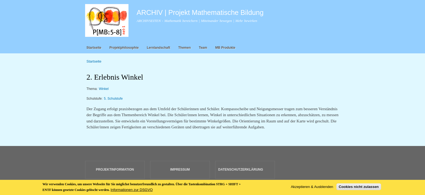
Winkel (104, 89)
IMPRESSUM (180, 169)
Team (203, 48)
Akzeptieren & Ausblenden (312, 188)
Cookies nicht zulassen (359, 188)
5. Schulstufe (113, 98)
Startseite (93, 48)
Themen (184, 48)
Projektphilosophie (124, 48)
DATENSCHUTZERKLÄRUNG (240, 169)
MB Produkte (225, 48)
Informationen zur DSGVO (132, 191)
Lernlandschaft (158, 48)
